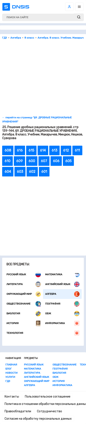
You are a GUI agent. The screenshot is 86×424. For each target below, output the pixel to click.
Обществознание (23, 304)
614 (43, 150)
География (62, 304)
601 (44, 172)
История (23, 323)
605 (68, 161)
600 (32, 161)
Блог (8, 368)
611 (77, 150)
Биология (23, 313)
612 (66, 150)
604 (8, 172)
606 (56, 161)
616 (20, 150)
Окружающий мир (23, 294)
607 (44, 161)
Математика (62, 274)
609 (19, 161)
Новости (11, 372)
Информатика (62, 323)
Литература (23, 284)
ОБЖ (62, 313)
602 (32, 172)
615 (31, 150)
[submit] (79, 17)
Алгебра (62, 294)
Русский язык (23, 274)
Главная (11, 364)
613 (54, 150)
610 (7, 161)
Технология (43, 333)
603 (20, 172)
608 (8, 150)
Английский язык (62, 284)
